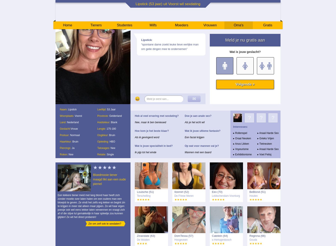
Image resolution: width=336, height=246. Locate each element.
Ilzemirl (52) (181, 192)
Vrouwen (210, 25)
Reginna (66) (257, 235)
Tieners (96, 25)
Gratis (267, 25)
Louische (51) (145, 192)
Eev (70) (217, 192)
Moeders (181, 25)
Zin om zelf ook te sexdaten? (104, 223)
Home (67, 25)
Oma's (239, 25)
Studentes (124, 25)
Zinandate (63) (146, 235)
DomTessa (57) (183, 235)
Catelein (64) (220, 235)
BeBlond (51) (257, 192)
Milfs (153, 25)
